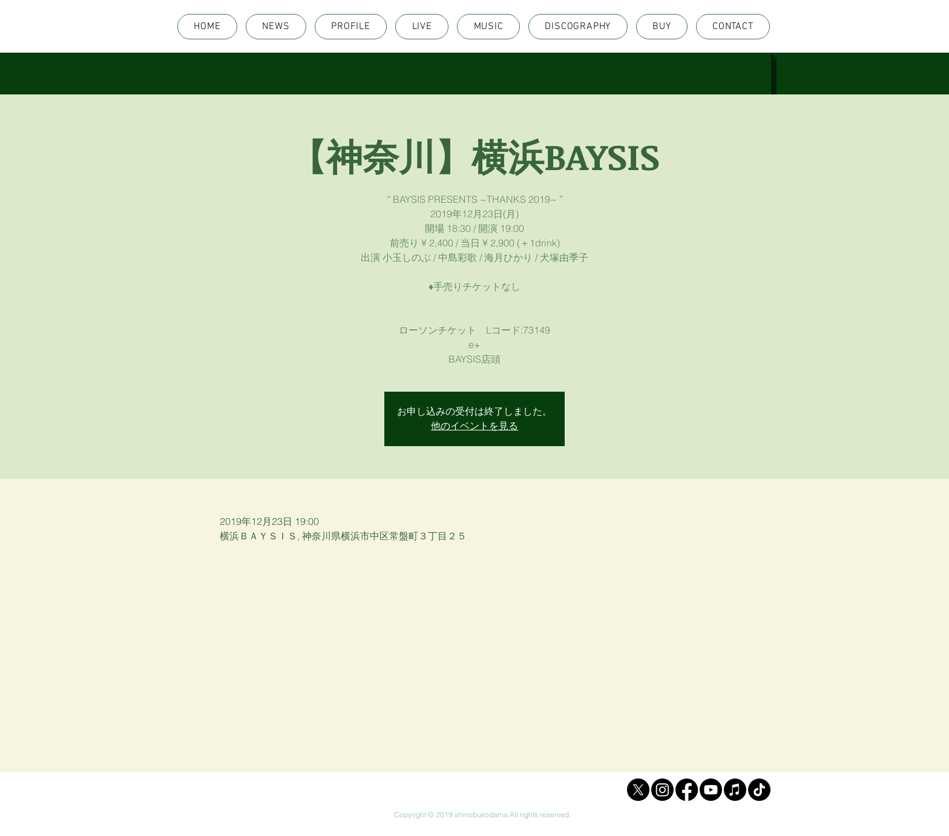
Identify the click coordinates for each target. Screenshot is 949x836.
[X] (638, 789)
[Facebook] (686, 789)
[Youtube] (711, 789)
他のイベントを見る (474, 426)
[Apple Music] (735, 789)
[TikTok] (759, 789)
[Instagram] (662, 789)
